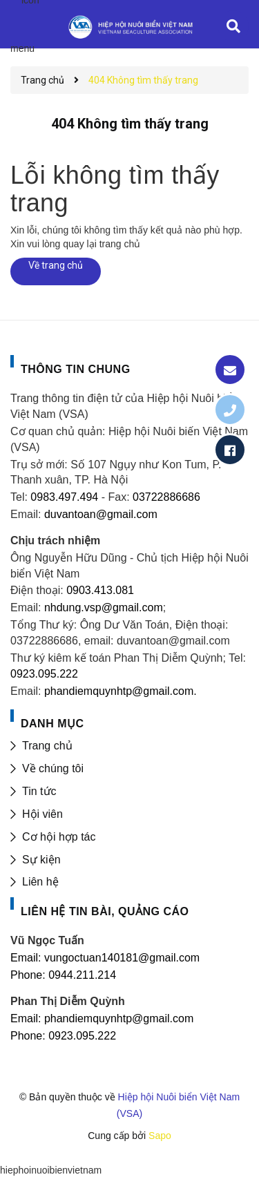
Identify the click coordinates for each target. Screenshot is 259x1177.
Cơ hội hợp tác (58, 837)
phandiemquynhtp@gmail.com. (120, 691)
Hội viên (42, 814)
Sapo (159, 1135)
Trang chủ (47, 746)
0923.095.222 (44, 674)
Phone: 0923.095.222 (63, 1036)
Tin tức (39, 791)
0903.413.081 (100, 590)
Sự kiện (41, 859)
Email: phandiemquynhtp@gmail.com (101, 1018)
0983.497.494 (63, 497)
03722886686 (166, 497)
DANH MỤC (52, 723)
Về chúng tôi (53, 768)
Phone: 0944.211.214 (63, 975)
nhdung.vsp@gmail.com (103, 607)
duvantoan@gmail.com (100, 514)
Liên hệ (40, 882)
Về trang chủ (55, 265)
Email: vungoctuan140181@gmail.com (105, 958)
